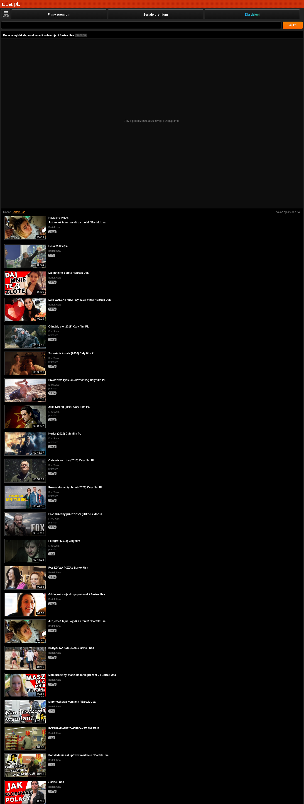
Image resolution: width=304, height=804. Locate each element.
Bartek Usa (18, 212)
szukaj (292, 25)
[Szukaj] (141, 25)
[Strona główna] (11, 4)
